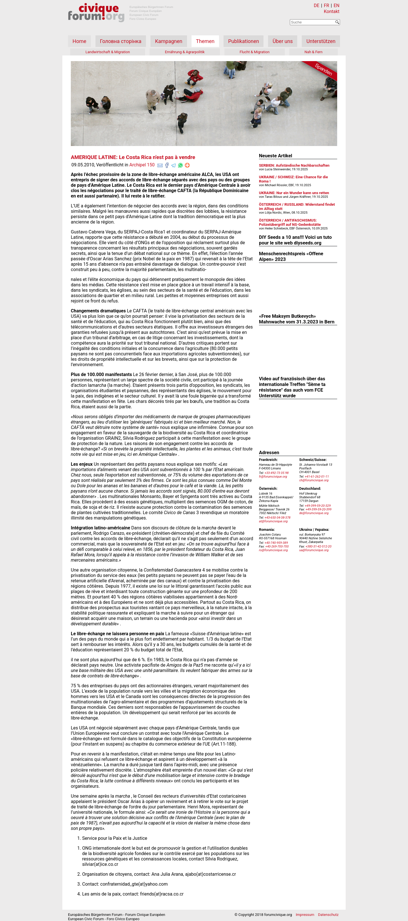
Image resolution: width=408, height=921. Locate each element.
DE (317, 5)
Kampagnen (168, 41)
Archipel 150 (142, 165)
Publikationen (243, 41)
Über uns (283, 41)
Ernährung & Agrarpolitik (185, 52)
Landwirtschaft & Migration (108, 52)
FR (326, 5)
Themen (205, 41)
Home (79, 41)
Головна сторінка (120, 41)
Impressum (305, 915)
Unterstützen (321, 41)
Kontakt (331, 11)
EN (336, 5)
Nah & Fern (314, 52)
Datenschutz (328, 915)
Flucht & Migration (254, 52)
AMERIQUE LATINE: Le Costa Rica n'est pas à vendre (133, 157)
